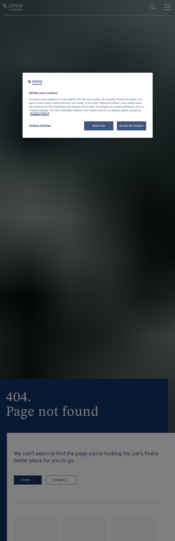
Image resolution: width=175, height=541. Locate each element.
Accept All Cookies (131, 125)
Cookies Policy (39, 114)
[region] (88, 105)
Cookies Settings (40, 125)
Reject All (99, 125)
